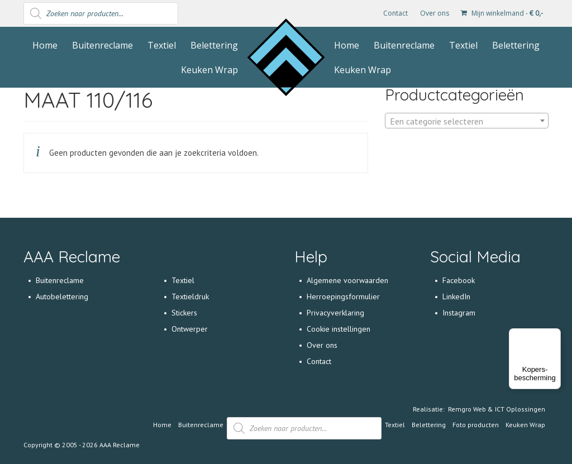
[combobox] (467, 120)
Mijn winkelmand (502, 13)
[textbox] (466, 121)
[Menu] (554, 335)
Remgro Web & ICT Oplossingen (496, 409)
